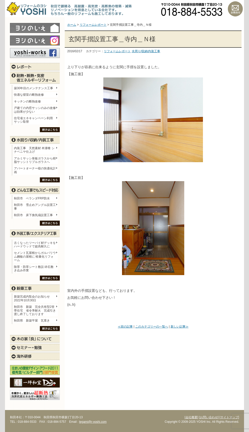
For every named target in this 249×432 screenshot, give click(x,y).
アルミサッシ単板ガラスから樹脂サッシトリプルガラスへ (35, 160)
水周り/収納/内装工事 (146, 51)
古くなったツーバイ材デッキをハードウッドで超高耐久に (35, 244)
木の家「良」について (35, 339)
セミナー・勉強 (35, 347)
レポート (35, 66)
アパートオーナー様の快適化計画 (35, 170)
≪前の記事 (125, 326)
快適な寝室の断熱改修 (29, 94)
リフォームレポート (117, 51)
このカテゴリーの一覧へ (151, 326)
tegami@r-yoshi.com (93, 422)
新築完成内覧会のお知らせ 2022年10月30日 (32, 298)
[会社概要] (191, 417)
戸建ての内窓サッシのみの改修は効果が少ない (35, 109)
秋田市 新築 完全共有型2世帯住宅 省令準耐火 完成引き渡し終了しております (35, 310)
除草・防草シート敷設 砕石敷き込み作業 (34, 268)
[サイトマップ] (229, 417)
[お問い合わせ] (209, 417)
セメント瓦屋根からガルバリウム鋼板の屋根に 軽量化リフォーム (35, 256)
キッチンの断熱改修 (29, 101)
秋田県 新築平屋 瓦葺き (32, 320)
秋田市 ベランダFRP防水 (32, 198)
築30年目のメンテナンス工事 (33, 88)
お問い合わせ (235, 8)
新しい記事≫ (179, 326)
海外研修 (35, 356)
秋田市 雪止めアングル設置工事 (35, 206)
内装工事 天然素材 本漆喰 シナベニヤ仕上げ (34, 149)
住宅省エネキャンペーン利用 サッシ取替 (35, 119)
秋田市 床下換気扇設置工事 (33, 215)
